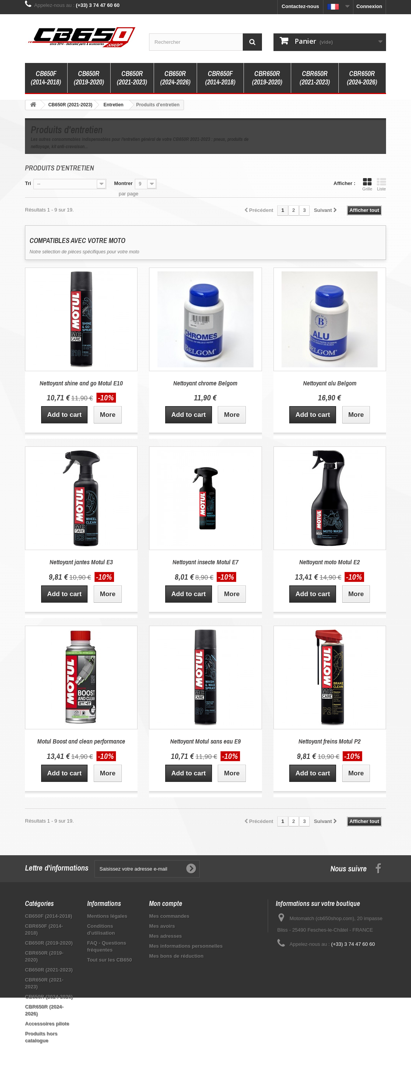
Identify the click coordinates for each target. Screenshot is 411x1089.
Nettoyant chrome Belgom (205, 382)
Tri (28, 183)
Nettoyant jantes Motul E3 (81, 561)
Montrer (123, 183)
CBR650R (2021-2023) (315, 78)
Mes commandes (169, 916)
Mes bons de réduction (176, 956)
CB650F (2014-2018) (46, 78)
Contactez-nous (300, 6)
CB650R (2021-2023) (132, 78)
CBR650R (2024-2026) (362, 78)
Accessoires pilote (47, 1023)
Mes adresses (165, 936)
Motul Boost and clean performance (81, 741)
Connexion (369, 6)
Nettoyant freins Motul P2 (329, 741)
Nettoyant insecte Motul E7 (205, 561)
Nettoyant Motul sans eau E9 (205, 741)
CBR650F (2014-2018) (220, 78)
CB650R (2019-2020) (89, 78)
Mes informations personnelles (185, 946)
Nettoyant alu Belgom (329, 382)
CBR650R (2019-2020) (267, 78)
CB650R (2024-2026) (175, 78)
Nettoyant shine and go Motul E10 (81, 382)
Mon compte (165, 903)
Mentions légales (107, 916)
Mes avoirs (162, 926)
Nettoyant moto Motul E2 (329, 561)
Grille (367, 184)
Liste (381, 184)
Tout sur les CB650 (109, 960)
